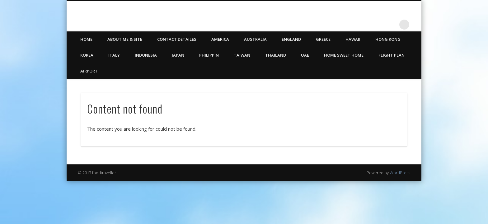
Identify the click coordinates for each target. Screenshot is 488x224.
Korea (86, 55)
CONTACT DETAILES (176, 39)
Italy (114, 55)
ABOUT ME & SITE (124, 39)
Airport (89, 71)
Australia (255, 39)
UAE (305, 55)
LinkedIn (391, 25)
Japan (178, 55)
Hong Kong (388, 39)
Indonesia (146, 55)
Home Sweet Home (344, 55)
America (220, 39)
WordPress (400, 172)
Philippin (209, 55)
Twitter (379, 25)
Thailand (275, 55)
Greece (323, 39)
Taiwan (242, 55)
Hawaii (352, 39)
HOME (86, 39)
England (291, 39)
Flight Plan (391, 55)
